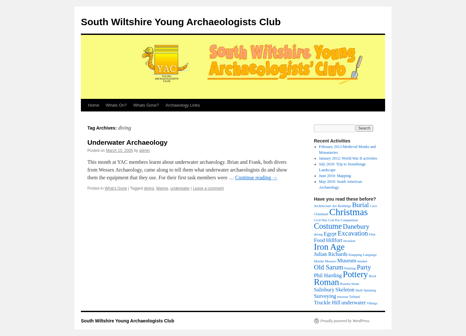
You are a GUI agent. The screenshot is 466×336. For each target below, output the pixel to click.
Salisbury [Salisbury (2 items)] (324, 290)
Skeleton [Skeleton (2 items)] (344, 290)
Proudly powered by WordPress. (345, 321)
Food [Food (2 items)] (319, 240)
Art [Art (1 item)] (334, 206)
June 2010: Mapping (335, 175)
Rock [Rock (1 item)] (372, 276)
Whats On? (116, 105)
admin (144, 150)
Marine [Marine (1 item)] (319, 261)
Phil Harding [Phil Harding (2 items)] (328, 275)
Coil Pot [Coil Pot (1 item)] (333, 220)
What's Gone (116, 188)
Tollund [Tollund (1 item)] (354, 297)
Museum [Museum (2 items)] (346, 260)
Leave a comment (208, 188)
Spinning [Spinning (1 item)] (370, 290)
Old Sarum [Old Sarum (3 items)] (328, 267)
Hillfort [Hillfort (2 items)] (334, 240)
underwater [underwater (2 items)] (353, 302)
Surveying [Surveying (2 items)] (325, 296)
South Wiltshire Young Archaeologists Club (181, 21)
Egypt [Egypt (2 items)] (330, 234)
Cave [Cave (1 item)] (373, 206)
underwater (180, 188)
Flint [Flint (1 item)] (372, 234)
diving (149, 188)
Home (93, 105)
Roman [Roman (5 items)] (326, 282)
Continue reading (256, 177)
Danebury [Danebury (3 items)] (356, 226)
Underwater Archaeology (127, 142)
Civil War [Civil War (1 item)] (320, 220)
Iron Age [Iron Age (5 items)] (329, 247)
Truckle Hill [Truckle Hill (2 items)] (327, 302)
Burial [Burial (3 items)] (360, 205)
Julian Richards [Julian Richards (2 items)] (331, 254)
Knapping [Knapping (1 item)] (355, 255)
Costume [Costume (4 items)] (328, 226)
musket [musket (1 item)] (362, 261)
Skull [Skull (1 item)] (359, 290)
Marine (162, 188)
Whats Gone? (146, 105)
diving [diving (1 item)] (318, 234)
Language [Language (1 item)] (370, 255)
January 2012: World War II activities (348, 158)
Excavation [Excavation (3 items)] (353, 233)
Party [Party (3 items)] (364, 267)
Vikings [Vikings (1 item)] (372, 303)
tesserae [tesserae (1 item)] (342, 297)
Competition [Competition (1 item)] (349, 220)
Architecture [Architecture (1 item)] (322, 206)
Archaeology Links (182, 105)
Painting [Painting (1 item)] (350, 268)
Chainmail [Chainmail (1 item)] (321, 214)
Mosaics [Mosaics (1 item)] (331, 261)
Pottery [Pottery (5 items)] (355, 274)
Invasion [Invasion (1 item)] (349, 241)
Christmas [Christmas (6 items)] (348, 212)
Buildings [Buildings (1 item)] (344, 206)
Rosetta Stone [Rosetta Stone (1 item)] (349, 284)
